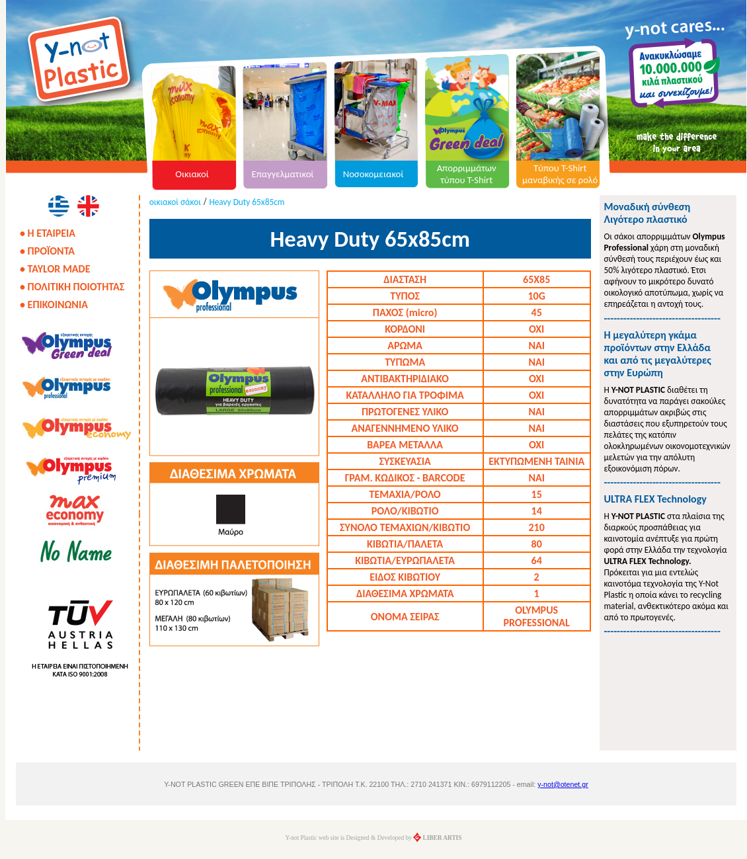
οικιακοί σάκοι (175, 202)
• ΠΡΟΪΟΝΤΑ (47, 251)
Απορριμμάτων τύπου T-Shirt (466, 174)
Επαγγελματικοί (283, 174)
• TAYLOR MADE (55, 269)
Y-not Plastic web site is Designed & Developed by (374, 838)
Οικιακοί (192, 174)
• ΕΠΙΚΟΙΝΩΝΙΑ (54, 304)
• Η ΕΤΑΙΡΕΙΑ (47, 233)
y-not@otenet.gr (562, 784)
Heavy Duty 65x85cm (246, 202)
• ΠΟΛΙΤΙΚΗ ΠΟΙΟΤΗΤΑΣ (72, 286)
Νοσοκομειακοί (373, 174)
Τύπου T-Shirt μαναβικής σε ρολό (560, 174)
